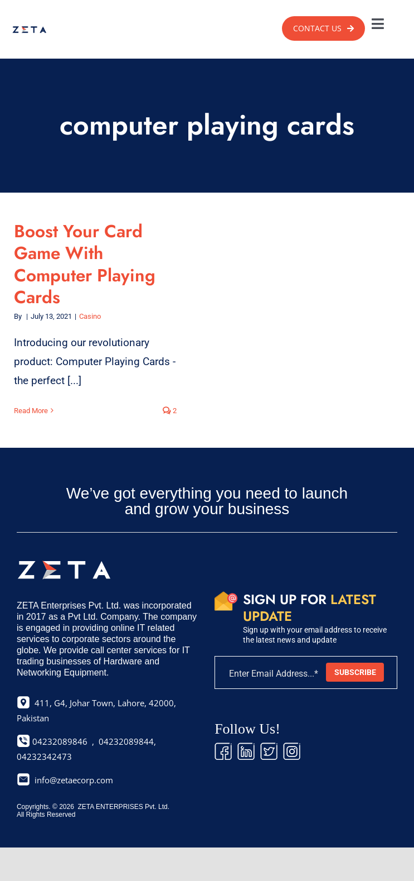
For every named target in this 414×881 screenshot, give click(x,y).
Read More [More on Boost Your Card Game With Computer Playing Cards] (31, 410)
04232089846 (58, 741)
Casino (90, 316)
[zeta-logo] (29, 29)
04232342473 (44, 756)
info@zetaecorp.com (74, 780)
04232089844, (127, 741)
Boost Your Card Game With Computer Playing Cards (84, 264)
